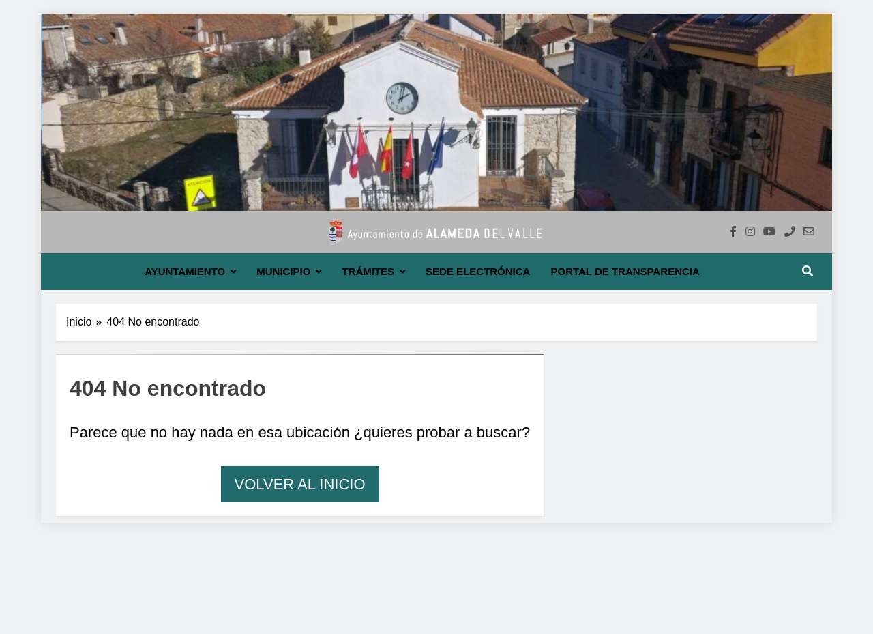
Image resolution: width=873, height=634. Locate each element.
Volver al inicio (300, 484)
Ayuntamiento (185, 271)
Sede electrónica (478, 271)
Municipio (283, 271)
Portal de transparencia (624, 271)
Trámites (368, 271)
